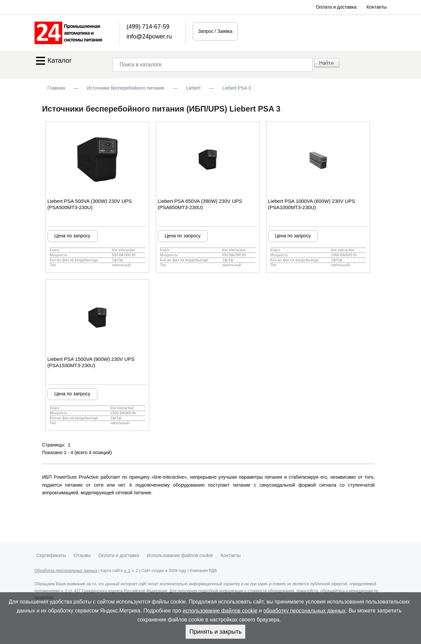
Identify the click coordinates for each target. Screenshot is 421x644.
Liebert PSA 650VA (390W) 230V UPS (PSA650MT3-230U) (200, 204)
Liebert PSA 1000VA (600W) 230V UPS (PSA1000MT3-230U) (311, 204)
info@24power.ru (149, 36)
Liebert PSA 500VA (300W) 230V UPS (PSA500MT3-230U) (90, 204)
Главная (56, 88)
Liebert (193, 88)
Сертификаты (51, 555)
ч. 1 (127, 570)
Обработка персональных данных (66, 570)
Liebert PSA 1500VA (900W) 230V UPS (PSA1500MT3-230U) (91, 362)
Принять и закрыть (215, 631)
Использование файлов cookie (180, 555)
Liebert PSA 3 (236, 88)
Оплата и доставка (336, 7)
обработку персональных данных (304, 610)
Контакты (376, 7)
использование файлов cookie (220, 610)
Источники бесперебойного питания (125, 88)
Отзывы (82, 555)
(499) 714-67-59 (148, 26)
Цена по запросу (72, 235)
